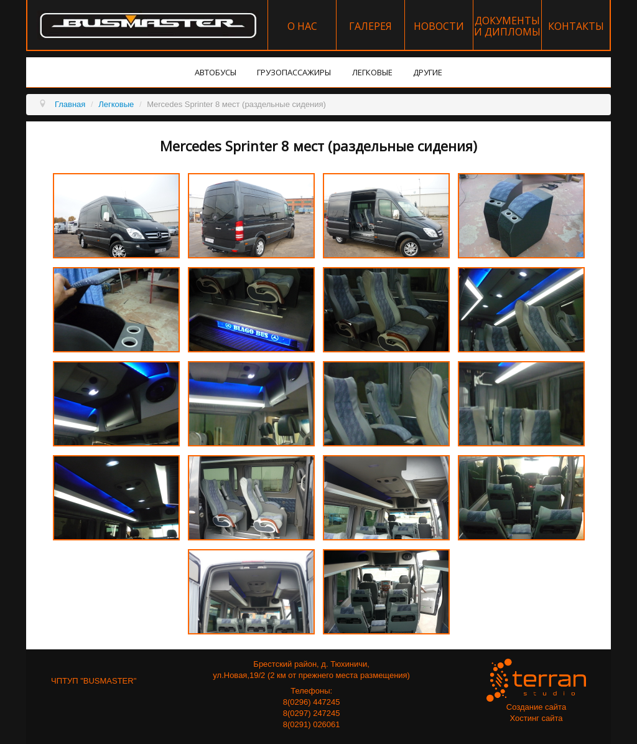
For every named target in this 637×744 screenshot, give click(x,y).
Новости (439, 26)
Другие (427, 72)
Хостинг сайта (535, 718)
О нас (302, 26)
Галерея (370, 26)
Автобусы (215, 72)
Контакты (576, 26)
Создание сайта (536, 707)
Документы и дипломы (507, 26)
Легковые (372, 72)
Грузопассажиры (294, 72)
